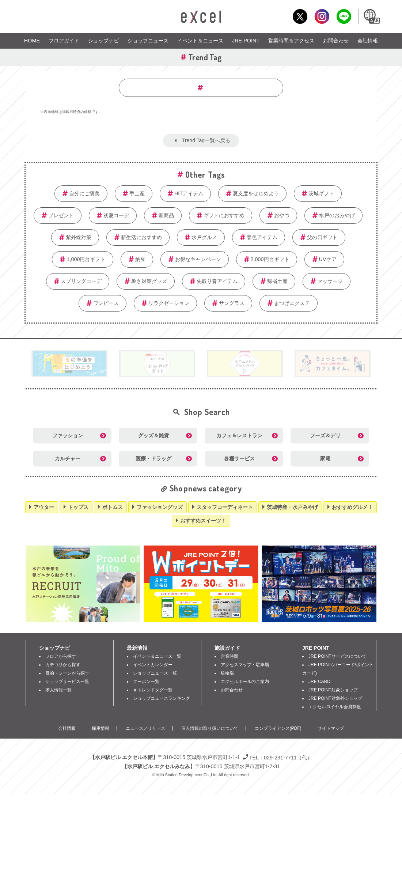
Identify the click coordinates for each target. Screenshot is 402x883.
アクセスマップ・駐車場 (245, 664)
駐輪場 (227, 673)
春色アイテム (262, 237)
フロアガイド (64, 41)
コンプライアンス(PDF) (278, 728)
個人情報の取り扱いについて (209, 728)
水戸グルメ (204, 237)
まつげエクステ (292, 303)
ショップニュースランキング (161, 698)
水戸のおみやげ (337, 215)
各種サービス (239, 458)
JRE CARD (319, 681)
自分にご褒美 (84, 193)
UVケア (328, 259)
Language (371, 16)
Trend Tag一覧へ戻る (206, 140)
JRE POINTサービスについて (337, 656)
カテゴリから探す (62, 664)
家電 (325, 458)
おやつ (281, 215)
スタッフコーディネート (225, 507)
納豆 (140, 259)
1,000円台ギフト (86, 259)
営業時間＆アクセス (291, 41)
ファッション (67, 435)
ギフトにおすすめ (224, 215)
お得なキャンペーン (198, 259)
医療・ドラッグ (153, 458)
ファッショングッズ (160, 507)
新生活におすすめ (141, 237)
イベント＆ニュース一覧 (157, 656)
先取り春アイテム (217, 281)
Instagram (321, 16)
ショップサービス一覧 (67, 681)
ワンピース (106, 303)
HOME (32, 41)
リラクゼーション (168, 303)
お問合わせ (336, 41)
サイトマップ (331, 728)
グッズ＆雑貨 (153, 435)
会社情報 (367, 41)
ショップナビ (103, 41)
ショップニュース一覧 (155, 673)
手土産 (137, 193)
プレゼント (61, 215)
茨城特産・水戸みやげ (292, 507)
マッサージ (330, 281)
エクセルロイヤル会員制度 (334, 706)
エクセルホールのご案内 (245, 681)
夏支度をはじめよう (256, 193)
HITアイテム (188, 193)
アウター (44, 507)
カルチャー (67, 458)
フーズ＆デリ (325, 435)
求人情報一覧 (58, 690)
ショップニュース (148, 41)
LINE (343, 16)
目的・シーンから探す (67, 673)
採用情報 (100, 728)
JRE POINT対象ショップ (333, 690)
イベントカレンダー (152, 664)
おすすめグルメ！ (352, 507)
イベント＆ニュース (200, 41)
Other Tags (205, 174)
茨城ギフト (321, 193)
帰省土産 (277, 281)
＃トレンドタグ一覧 (152, 690)
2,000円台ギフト (270, 259)
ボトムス (112, 507)
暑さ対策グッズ (149, 281)
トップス (78, 507)
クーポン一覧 (146, 681)
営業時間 (229, 656)
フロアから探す (60, 656)
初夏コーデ (116, 215)
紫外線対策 (78, 237)
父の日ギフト (322, 237)
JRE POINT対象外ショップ (335, 698)
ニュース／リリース (145, 728)
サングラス (231, 303)
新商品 (166, 215)
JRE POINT (245, 41)
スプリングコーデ (81, 281)
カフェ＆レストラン (239, 435)
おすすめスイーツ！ (203, 521)
